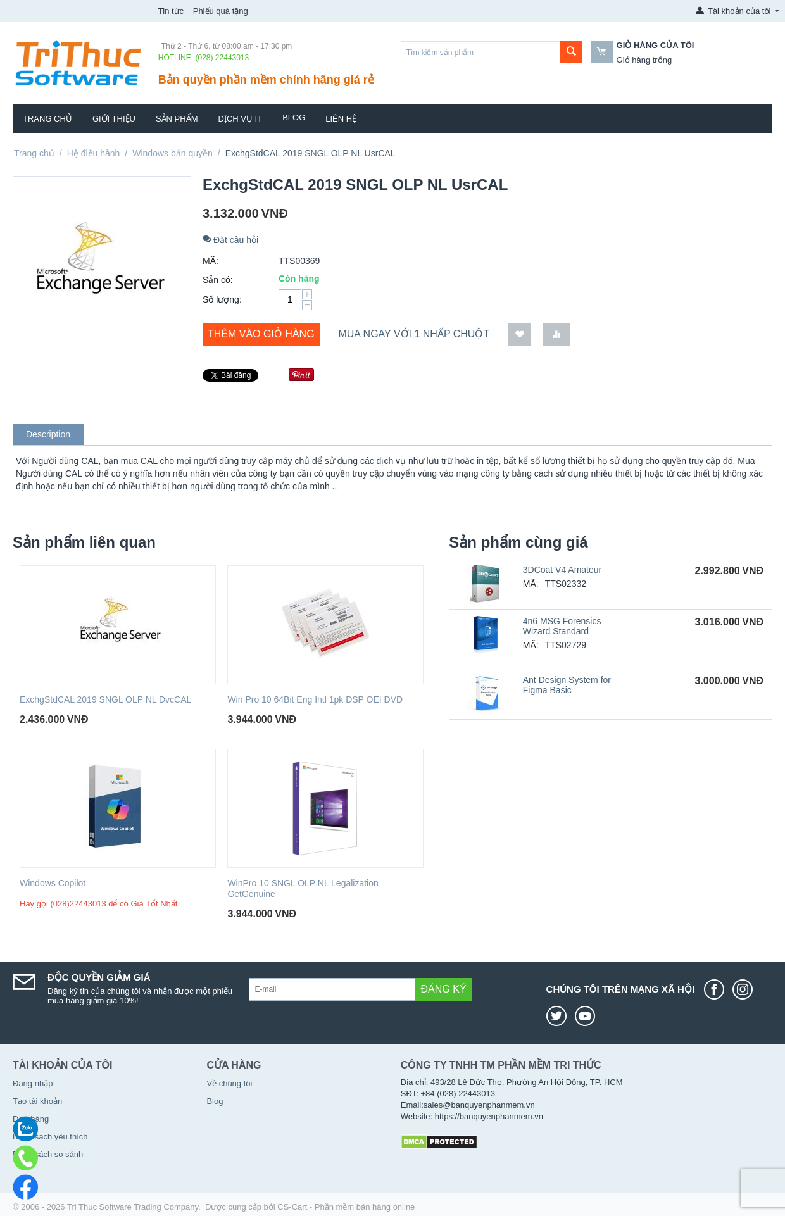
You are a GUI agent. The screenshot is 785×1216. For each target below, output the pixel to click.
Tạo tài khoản (37, 1101)
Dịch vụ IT (240, 118)
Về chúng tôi (229, 1083)
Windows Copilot (52, 883)
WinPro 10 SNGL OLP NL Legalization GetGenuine (302, 888)
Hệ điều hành (93, 153)
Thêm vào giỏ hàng (261, 334)
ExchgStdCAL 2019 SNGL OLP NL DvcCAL (105, 699)
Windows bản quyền (172, 153)
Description (48, 434)
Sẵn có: (218, 280)
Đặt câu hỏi (230, 240)
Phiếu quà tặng (220, 11)
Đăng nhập (33, 1083)
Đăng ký (444, 989)
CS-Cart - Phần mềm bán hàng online (346, 1207)
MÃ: (210, 261)
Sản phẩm (177, 118)
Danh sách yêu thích (50, 1136)
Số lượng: (222, 299)
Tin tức (171, 11)
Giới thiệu (113, 118)
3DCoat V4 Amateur (562, 570)
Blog (293, 117)
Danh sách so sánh (48, 1154)
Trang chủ (47, 118)
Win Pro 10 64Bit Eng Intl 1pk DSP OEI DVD (315, 699)
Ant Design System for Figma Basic (567, 685)
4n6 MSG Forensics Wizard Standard (562, 626)
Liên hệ (340, 118)
